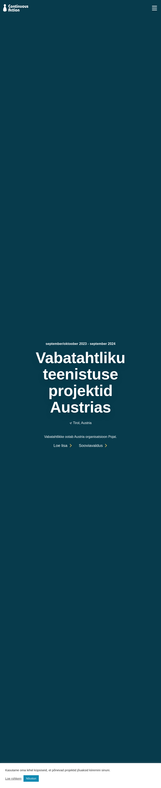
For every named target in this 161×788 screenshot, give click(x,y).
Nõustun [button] (31, 778)
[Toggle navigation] (154, 7)
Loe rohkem (13, 778)
